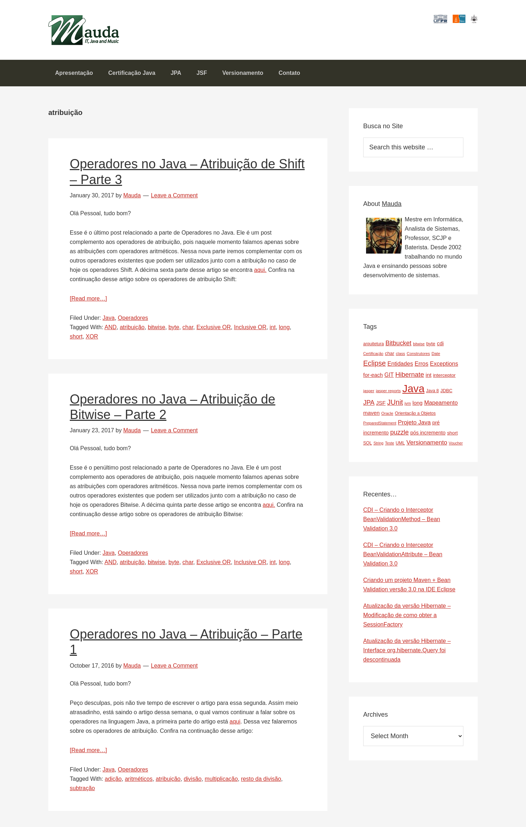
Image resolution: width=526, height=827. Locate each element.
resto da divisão (261, 781)
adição (113, 781)
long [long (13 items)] (418, 405)
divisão (192, 781)
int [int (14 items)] (428, 377)
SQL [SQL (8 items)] (367, 444)
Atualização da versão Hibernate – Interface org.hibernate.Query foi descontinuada (407, 652)
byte (174, 329)
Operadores (133, 320)
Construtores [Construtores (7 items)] (418, 355)
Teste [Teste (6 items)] (389, 445)
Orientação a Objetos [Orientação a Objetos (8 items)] (415, 415)
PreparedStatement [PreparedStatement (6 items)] (379, 425)
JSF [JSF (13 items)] (381, 405)
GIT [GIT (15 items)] (389, 377)
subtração (82, 790)
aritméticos (138, 781)
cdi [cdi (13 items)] (440, 345)
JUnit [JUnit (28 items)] (395, 404)
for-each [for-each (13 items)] (373, 377)
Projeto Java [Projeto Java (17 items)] (414, 424)
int (272, 329)
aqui (234, 723)
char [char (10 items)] (389, 355)
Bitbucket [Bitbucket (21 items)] (398, 344)
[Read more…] (88, 300)
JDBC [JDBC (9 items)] (446, 392)
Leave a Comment (174, 197)
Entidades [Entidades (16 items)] (400, 365)
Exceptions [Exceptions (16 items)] (444, 365)
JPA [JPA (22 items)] (369, 404)
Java (109, 320)
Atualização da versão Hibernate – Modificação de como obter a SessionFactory (407, 617)
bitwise (156, 329)
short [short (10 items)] (452, 434)
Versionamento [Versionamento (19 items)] (426, 444)
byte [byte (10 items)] (430, 345)
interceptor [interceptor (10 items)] (444, 377)
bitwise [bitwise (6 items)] (419, 345)
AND (110, 329)
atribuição (132, 329)
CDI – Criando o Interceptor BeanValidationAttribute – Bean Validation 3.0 (402, 556)
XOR (92, 338)
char (187, 329)
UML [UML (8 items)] (400, 444)
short (76, 338)
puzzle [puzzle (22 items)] (399, 434)
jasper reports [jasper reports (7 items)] (388, 392)
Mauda (65, 25)
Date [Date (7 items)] (436, 355)
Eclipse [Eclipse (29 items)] (374, 365)
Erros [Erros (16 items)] (421, 365)
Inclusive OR (250, 329)
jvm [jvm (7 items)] (408, 405)
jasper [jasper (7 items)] (368, 392)
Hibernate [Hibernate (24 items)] (409, 376)
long (284, 329)
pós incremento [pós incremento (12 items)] (427, 434)
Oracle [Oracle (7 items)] (387, 415)
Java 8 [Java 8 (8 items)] (432, 392)
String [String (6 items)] (379, 445)
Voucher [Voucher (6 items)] (456, 445)
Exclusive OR (213, 329)
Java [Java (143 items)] (413, 390)
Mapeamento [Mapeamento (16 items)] (441, 405)
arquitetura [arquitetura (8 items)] (373, 345)
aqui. (260, 272)
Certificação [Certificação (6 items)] (373, 355)
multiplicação (221, 781)
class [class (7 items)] (400, 355)
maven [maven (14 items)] (371, 415)
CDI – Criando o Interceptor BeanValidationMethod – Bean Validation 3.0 (401, 521)
